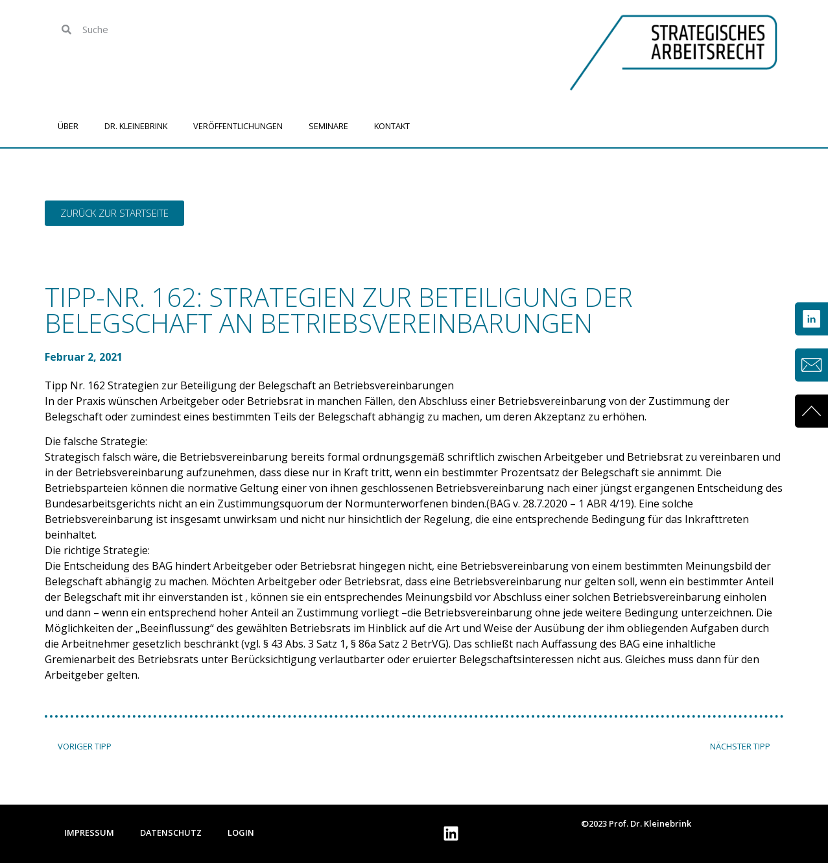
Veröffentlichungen (238, 126)
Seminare (328, 126)
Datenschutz (171, 832)
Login (241, 832)
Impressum (89, 832)
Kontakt (392, 126)
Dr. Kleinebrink (135, 126)
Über (68, 126)
